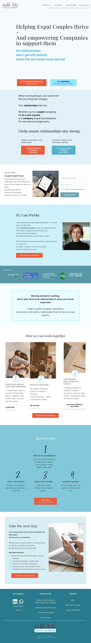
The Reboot (58, 5)
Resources (84, 5)
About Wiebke (71, 5)
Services (47, 5)
